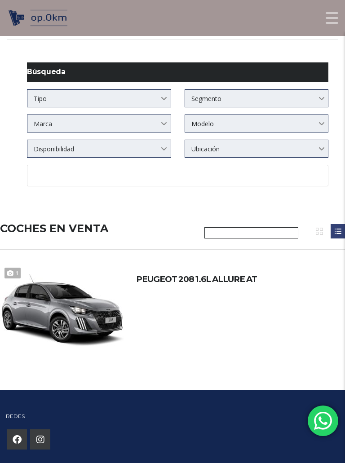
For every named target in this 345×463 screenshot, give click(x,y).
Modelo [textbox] (202, 123)
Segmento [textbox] (206, 98)
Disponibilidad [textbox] (54, 149)
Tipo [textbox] (40, 98)
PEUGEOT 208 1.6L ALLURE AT (208, 279)
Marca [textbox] (43, 123)
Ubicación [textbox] (205, 149)
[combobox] (99, 98)
